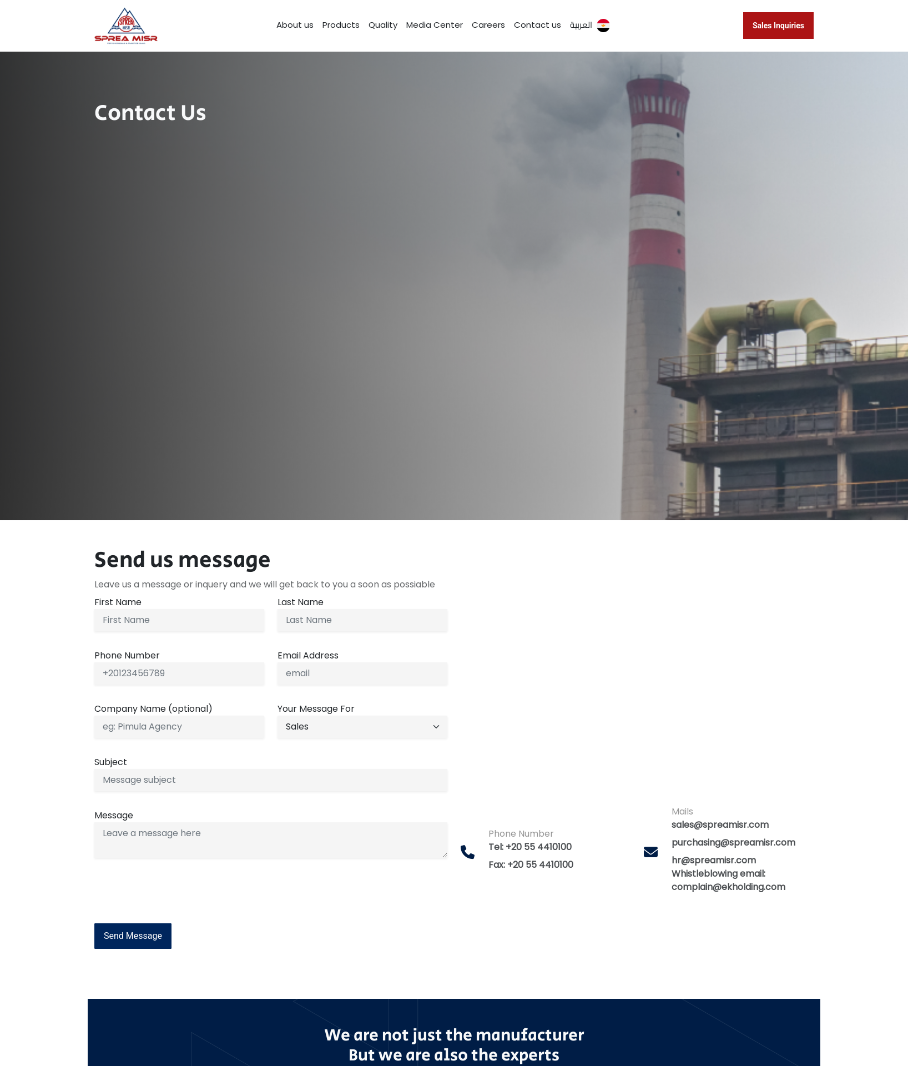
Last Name (301, 602)
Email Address (308, 655)
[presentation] (178, 888)
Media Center (434, 25)
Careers (488, 25)
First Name (118, 602)
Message (113, 815)
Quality (383, 25)
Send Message (133, 936)
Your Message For (316, 708)
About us (295, 25)
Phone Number (127, 655)
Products (341, 25)
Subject (110, 762)
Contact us (537, 25)
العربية (590, 25)
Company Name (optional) (153, 708)
